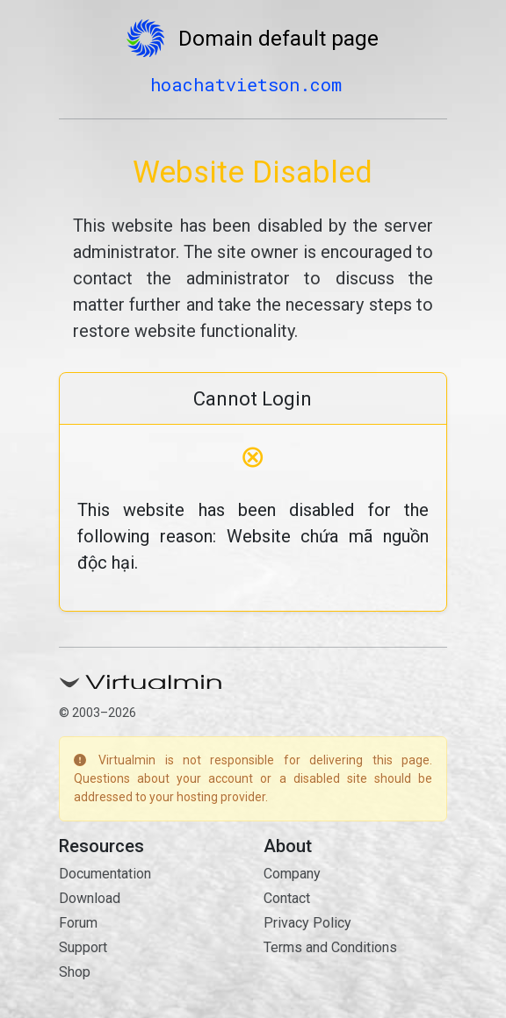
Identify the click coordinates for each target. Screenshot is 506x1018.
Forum (78, 922)
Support (83, 947)
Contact (287, 898)
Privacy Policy (307, 922)
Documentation (105, 873)
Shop (74, 972)
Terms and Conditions (330, 947)
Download (89, 898)
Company (292, 873)
